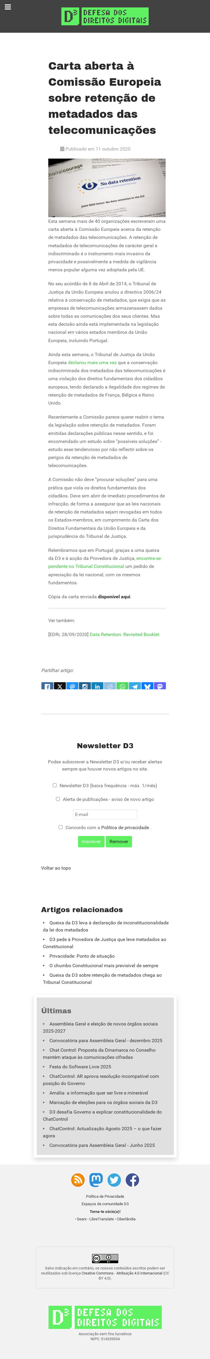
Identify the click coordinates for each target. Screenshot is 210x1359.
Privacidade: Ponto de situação (82, 956)
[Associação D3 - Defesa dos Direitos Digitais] (105, 16)
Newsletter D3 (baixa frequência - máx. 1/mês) (108, 785)
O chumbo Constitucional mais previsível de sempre (103, 965)
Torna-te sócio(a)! (105, 1211)
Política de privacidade (125, 827)
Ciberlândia (126, 1219)
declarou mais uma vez (92, 362)
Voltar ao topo (56, 868)
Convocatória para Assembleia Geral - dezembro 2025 (105, 1040)
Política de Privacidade (105, 1196)
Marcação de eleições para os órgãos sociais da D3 (103, 1102)
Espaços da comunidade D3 (105, 1204)
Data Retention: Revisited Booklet (124, 634)
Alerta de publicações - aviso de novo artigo (108, 799)
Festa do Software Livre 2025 (80, 1067)
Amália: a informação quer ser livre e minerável (98, 1093)
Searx (81, 1219)
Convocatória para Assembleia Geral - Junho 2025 (102, 1145)
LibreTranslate (101, 1219)
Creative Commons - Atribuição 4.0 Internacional (122, 1273)
